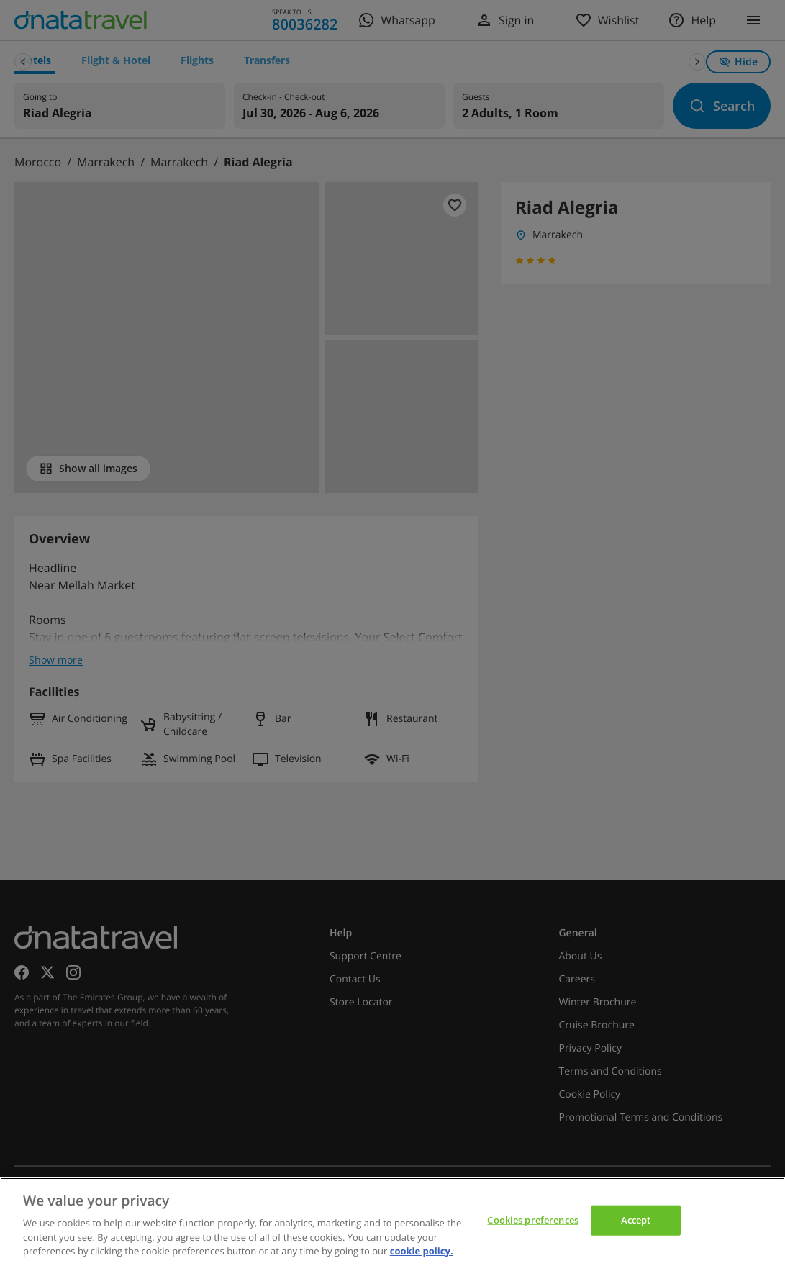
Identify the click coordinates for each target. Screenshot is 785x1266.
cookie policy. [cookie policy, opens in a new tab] (421, 1250)
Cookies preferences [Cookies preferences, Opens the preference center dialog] (532, 1219)
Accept (636, 1219)
